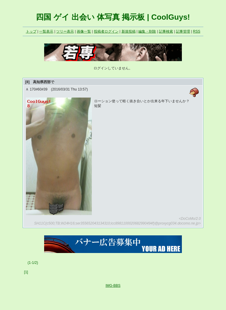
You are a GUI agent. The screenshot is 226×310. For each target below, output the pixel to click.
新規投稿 (129, 31)
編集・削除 (147, 31)
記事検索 (166, 31)
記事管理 (183, 31)
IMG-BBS (113, 286)
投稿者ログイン (106, 31)
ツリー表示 (65, 31)
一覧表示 (46, 31)
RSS (196, 31)
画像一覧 (84, 31)
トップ (31, 31)
